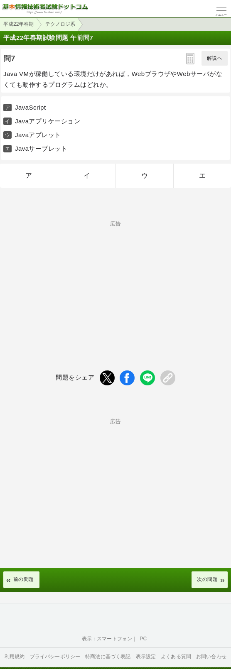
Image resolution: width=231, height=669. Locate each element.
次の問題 (207, 579)
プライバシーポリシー (55, 656)
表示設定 (146, 656)
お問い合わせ (211, 656)
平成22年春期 (18, 24)
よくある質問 (176, 656)
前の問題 (23, 579)
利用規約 (15, 656)
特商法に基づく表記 (107, 656)
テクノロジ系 (60, 24)
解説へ (214, 58)
